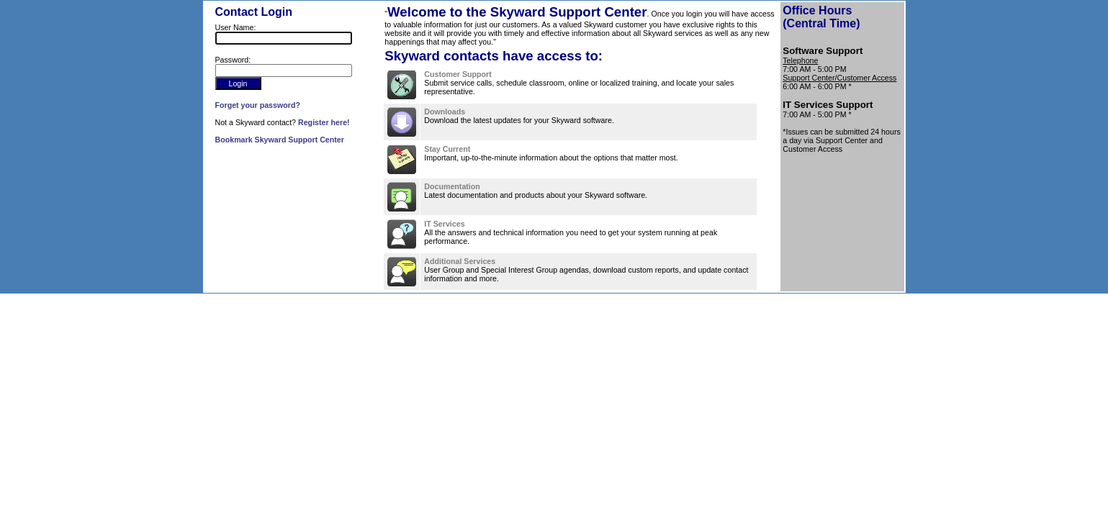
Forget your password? (257, 105)
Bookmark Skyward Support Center (279, 139)
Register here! (324, 122)
